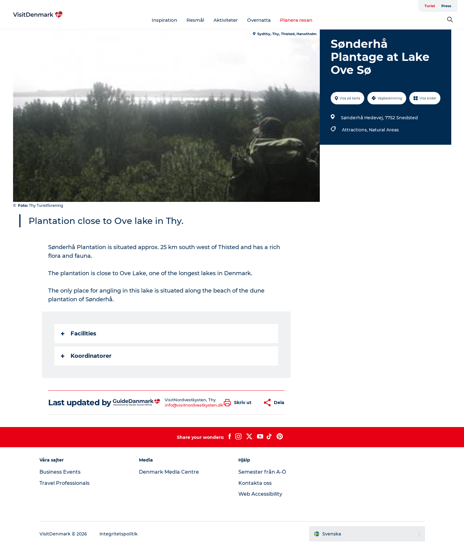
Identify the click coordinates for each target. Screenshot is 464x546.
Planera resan (296, 20)
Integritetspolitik (118, 534)
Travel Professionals (64, 483)
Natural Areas (384, 130)
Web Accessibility (260, 494)
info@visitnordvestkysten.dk (194, 405)
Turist (430, 6)
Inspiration (164, 20)
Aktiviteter (226, 20)
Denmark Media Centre (169, 472)
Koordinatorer (86, 356)
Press (446, 6)
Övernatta (259, 20)
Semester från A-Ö (262, 472)
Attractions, (355, 130)
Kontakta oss (255, 483)
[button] (239, 402)
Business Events (59, 472)
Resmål (195, 20)
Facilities (78, 333)
